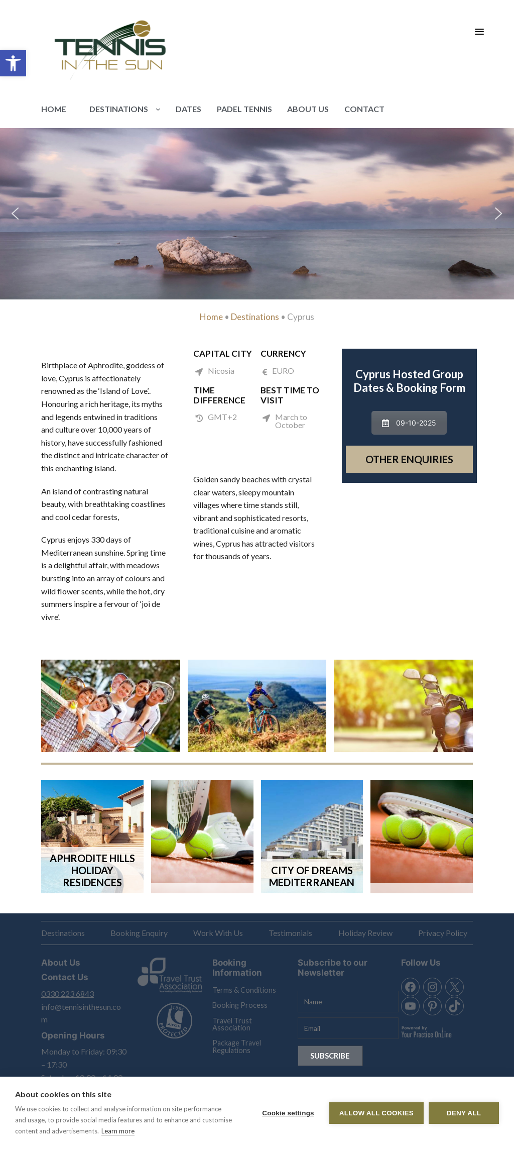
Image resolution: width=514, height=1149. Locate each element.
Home (211, 316)
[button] (13, 63)
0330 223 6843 (67, 993)
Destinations (255, 316)
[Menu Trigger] (479, 31)
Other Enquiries (409, 459)
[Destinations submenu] (158, 109)
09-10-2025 (409, 423)
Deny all (464, 1113)
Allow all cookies (376, 1113)
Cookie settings (288, 1113)
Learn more (118, 1131)
